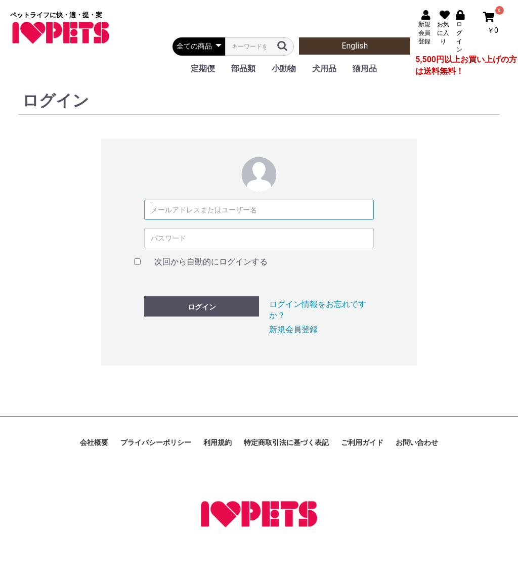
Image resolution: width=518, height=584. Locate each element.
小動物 (284, 68)
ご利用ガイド (362, 442)
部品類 (243, 68)
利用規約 (217, 442)
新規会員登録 (293, 329)
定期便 (203, 68)
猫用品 (365, 68)
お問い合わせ (417, 442)
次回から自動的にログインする (211, 261)
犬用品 (324, 68)
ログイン (202, 307)
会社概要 (94, 442)
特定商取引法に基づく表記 (286, 442)
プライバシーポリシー (155, 442)
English (354, 46)
